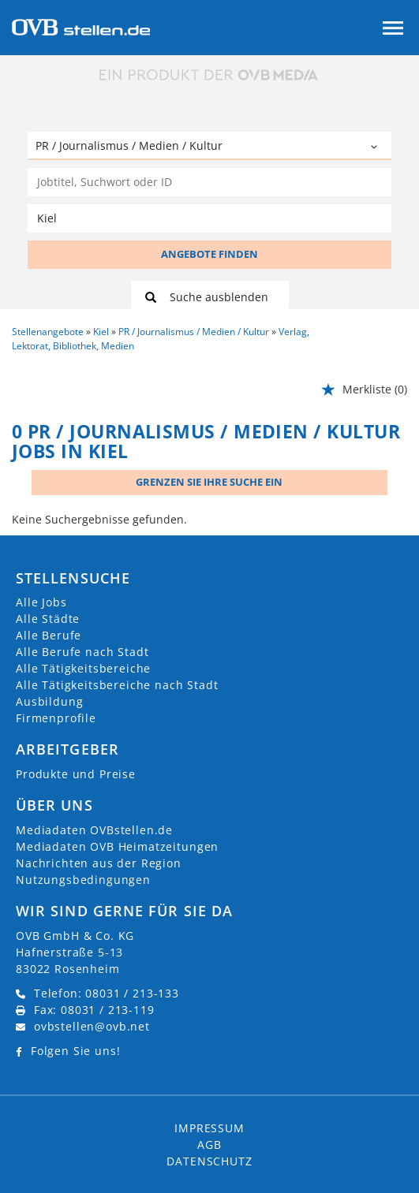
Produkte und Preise (76, 773)
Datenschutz (209, 1161)
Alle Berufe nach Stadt (82, 651)
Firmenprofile (56, 717)
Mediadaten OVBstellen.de (94, 829)
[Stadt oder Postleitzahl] (209, 218)
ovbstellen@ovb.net (92, 1026)
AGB (209, 1144)
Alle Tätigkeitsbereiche (83, 668)
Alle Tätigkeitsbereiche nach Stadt (117, 684)
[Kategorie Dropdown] (375, 147)
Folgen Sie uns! (76, 1050)
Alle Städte (48, 618)
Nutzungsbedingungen (83, 879)
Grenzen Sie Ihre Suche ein (209, 482)
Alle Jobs (41, 602)
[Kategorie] (194, 147)
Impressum (209, 1127)
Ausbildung (49, 701)
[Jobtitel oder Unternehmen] (209, 182)
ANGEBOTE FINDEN (209, 254)
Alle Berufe (48, 635)
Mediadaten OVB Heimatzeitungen (117, 846)
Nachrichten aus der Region (98, 863)
